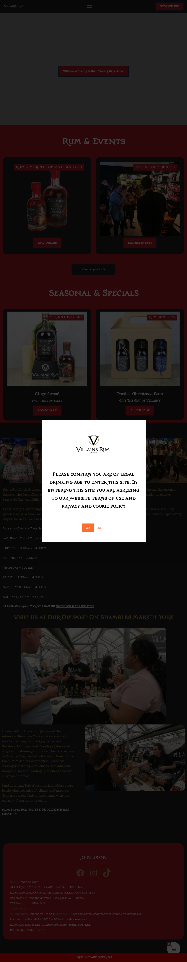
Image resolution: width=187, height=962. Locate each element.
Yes (87, 528)
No (100, 528)
